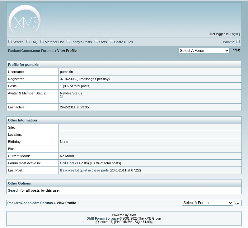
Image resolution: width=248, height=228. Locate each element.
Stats (101, 42)
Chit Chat (67, 163)
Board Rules (121, 42)
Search (16, 42)
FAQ (32, 42)
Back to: (231, 42)
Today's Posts (79, 42)
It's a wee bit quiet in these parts (84, 170)
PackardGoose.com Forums (31, 50)
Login (234, 34)
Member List (52, 42)
